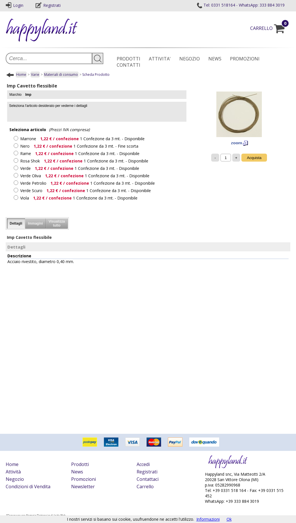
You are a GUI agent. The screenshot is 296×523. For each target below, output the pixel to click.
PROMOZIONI (245, 59)
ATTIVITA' (160, 59)
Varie (35, 74)
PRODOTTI (128, 59)
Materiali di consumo (61, 74)
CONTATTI (128, 65)
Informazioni (208, 519)
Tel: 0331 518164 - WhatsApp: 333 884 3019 (240, 5)
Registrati (48, 5)
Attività (13, 472)
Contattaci (148, 479)
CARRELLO (270, 28)
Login (14, 5)
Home (21, 74)
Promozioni (83, 479)
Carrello (145, 486)
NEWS (214, 59)
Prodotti (80, 464)
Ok (229, 519)
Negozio (15, 479)
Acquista (254, 158)
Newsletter (83, 486)
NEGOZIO (189, 59)
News (77, 472)
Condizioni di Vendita (28, 486)
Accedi (143, 464)
